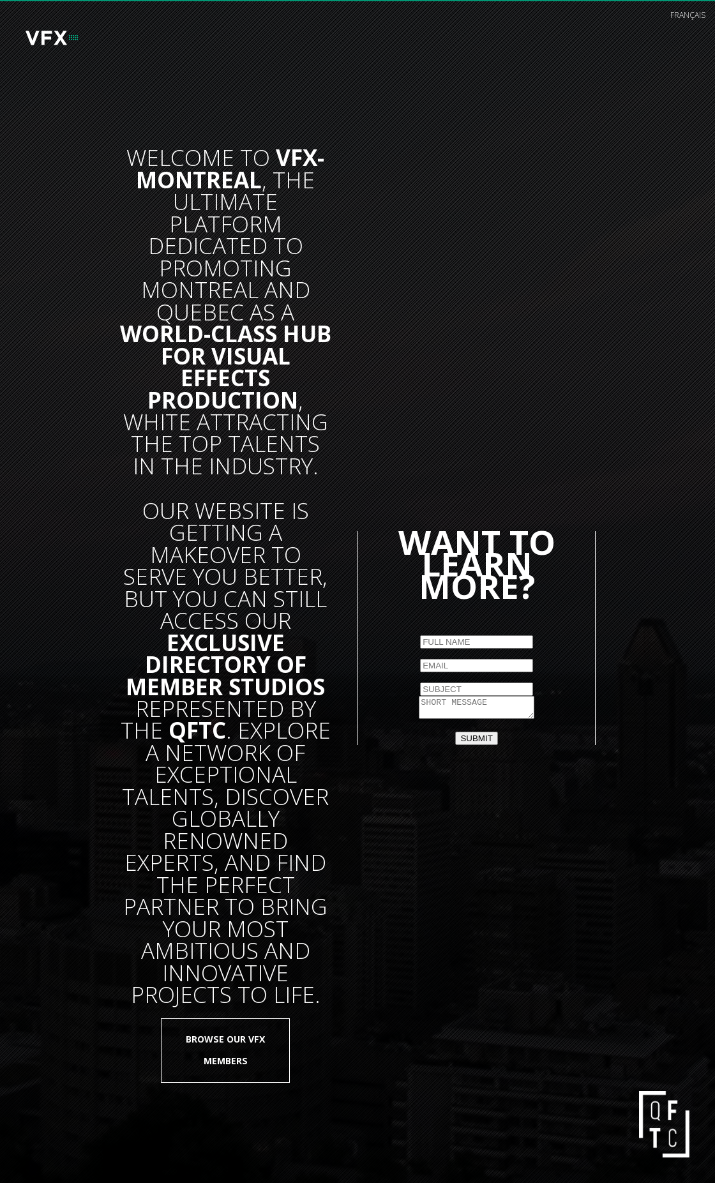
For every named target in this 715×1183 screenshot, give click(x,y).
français (687, 15)
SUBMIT (476, 740)
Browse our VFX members (225, 1050)
